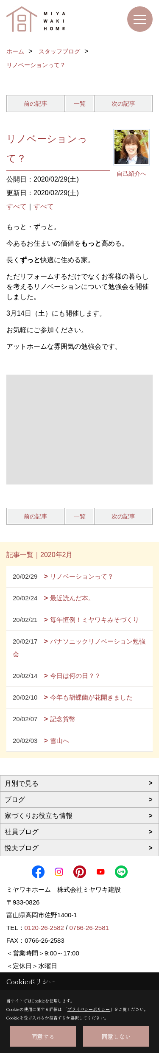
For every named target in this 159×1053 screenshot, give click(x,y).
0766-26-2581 (89, 927)
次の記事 (123, 103)
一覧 (80, 103)
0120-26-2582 (44, 927)
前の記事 (35, 103)
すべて (16, 206)
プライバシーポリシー (88, 1009)
